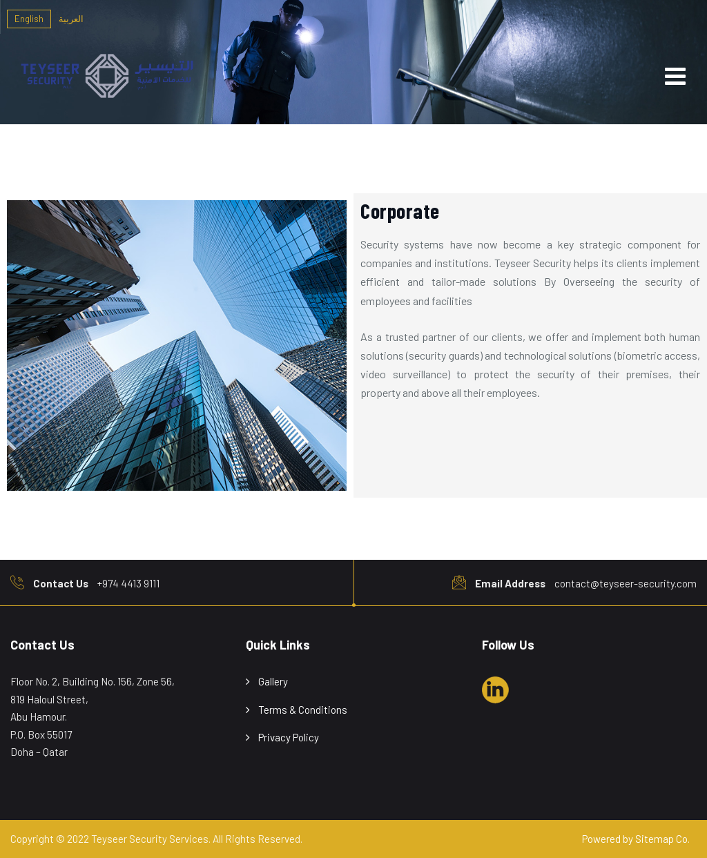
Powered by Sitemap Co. (636, 838)
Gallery (273, 681)
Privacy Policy (288, 737)
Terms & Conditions (302, 709)
